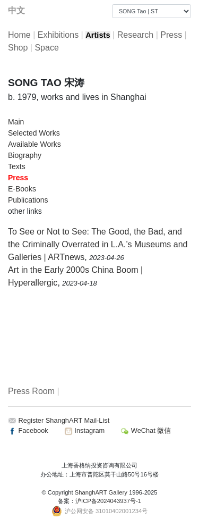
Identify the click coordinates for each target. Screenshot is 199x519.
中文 (16, 10)
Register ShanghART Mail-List (64, 420)
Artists (97, 35)
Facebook (28, 430)
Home (19, 34)
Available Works (34, 144)
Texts (16, 166)
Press (171, 34)
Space (46, 47)
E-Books (22, 189)
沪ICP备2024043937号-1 (108, 501)
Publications (28, 200)
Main (16, 122)
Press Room (31, 391)
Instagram (84, 430)
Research (135, 34)
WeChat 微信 (145, 430)
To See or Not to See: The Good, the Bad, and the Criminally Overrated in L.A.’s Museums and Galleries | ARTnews (98, 244)
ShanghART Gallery (101, 492)
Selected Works (34, 133)
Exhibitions (58, 34)
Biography (24, 155)
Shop (18, 47)
